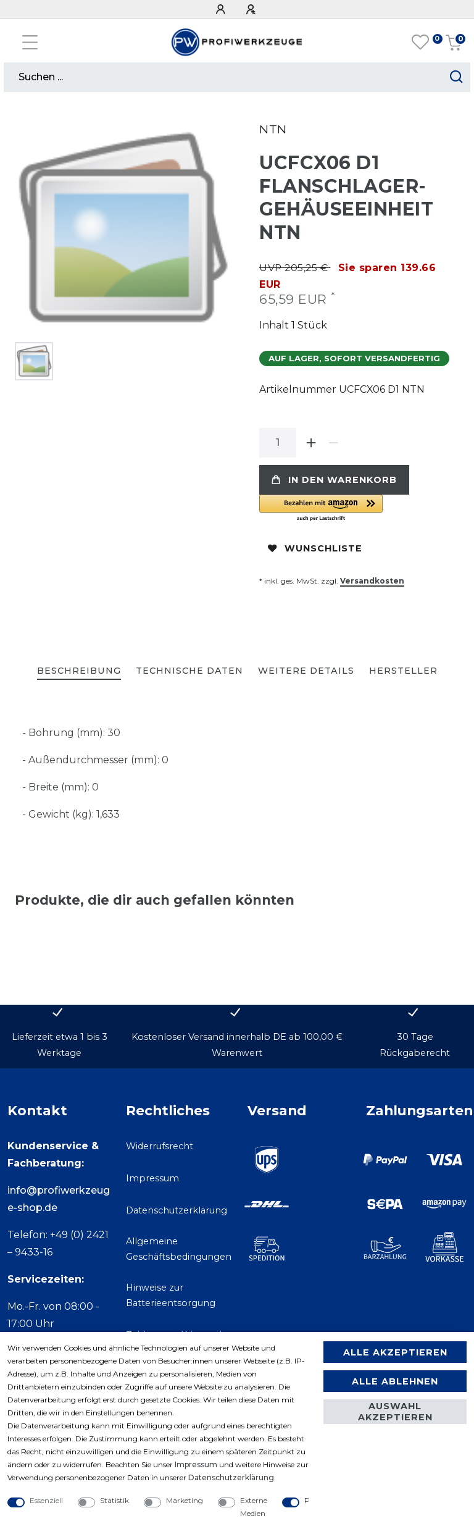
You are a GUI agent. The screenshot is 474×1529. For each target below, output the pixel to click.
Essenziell (46, 1500)
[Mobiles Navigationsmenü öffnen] (29, 42)
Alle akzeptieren (395, 1352)
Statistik (114, 1500)
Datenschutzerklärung (176, 1210)
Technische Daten (189, 670)
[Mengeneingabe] (277, 443)
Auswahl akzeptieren (395, 1412)
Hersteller (403, 670)
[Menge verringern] (333, 443)
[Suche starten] (456, 77)
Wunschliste (315, 548)
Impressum (152, 1178)
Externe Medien (253, 1507)
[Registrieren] (252, 10)
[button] (359, 508)
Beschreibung (79, 670)
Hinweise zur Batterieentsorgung (170, 1295)
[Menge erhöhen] (311, 443)
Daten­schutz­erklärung (231, 1477)
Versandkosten (372, 580)
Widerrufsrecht (159, 1146)
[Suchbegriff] (223, 77)
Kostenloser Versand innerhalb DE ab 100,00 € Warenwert (237, 1044)
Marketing (184, 1500)
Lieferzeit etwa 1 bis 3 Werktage (59, 1044)
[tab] (79, 671)
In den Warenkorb (334, 479)
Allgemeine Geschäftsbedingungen (178, 1249)
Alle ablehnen (395, 1381)
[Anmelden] (222, 10)
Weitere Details (306, 670)
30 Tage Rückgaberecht (415, 1044)
